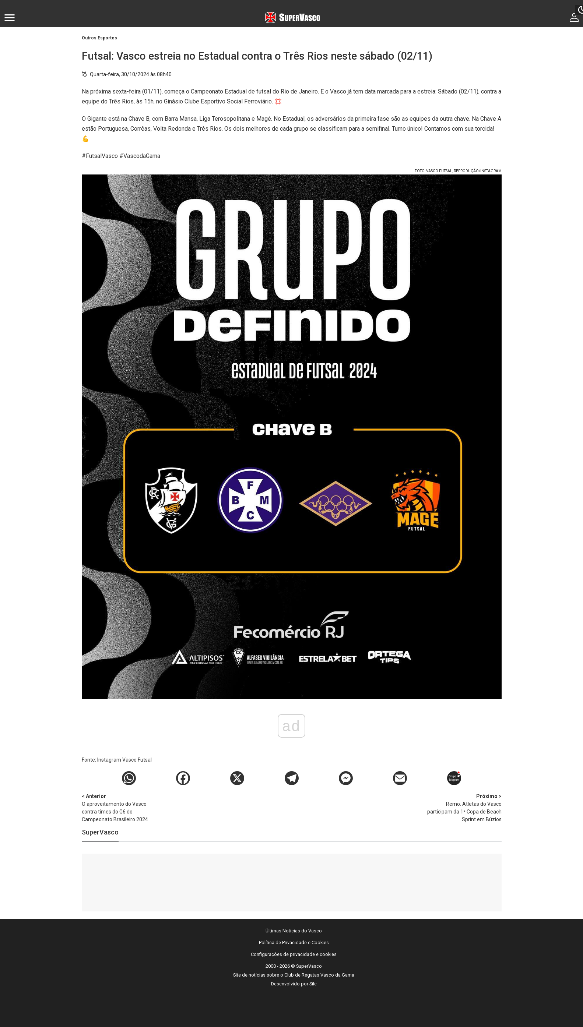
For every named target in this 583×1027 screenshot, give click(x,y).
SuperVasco (100, 832)
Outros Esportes (99, 37)
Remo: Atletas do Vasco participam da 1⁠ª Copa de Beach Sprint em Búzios (463, 807)
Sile (313, 984)
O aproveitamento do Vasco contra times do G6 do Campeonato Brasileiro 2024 (120, 807)
